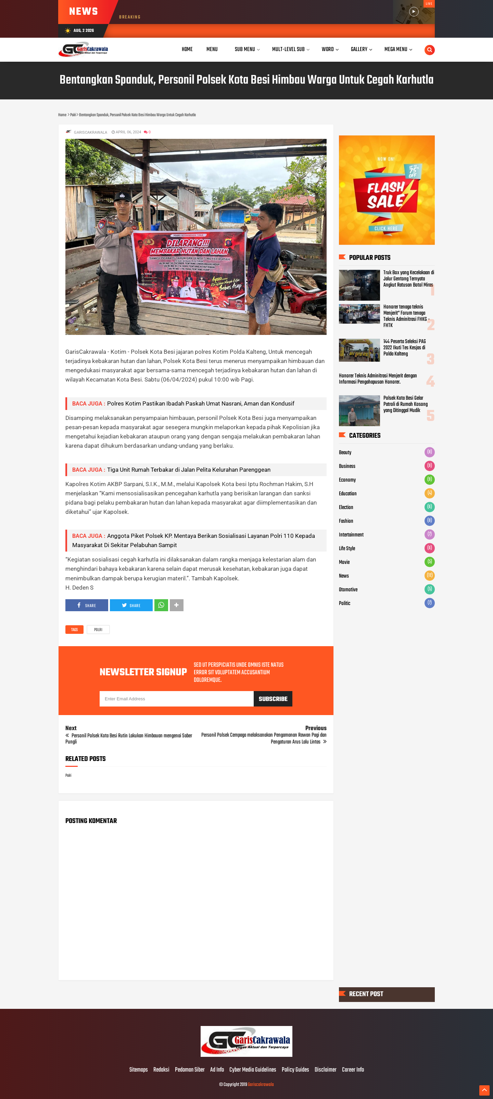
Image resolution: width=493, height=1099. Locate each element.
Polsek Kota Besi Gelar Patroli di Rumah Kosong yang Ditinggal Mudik (405, 404)
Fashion (346, 521)
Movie (344, 562)
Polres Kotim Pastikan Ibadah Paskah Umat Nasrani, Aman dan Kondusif (200, 403)
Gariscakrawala (261, 1085)
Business (347, 466)
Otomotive (348, 589)
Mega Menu (395, 49)
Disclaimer (326, 1070)
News (344, 576)
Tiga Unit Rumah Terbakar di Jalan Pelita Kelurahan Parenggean (188, 469)
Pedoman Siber (190, 1070)
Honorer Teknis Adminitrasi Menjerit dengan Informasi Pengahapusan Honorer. (378, 379)
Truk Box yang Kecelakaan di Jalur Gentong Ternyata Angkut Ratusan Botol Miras (408, 279)
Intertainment (351, 535)
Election (346, 507)
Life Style (347, 548)
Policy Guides (295, 1070)
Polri (98, 630)
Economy (347, 480)
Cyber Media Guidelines (252, 1070)
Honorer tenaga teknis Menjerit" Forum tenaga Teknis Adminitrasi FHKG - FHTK (406, 316)
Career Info (353, 1070)
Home (187, 49)
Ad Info (217, 1070)
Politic (344, 603)
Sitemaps (138, 1070)
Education (348, 494)
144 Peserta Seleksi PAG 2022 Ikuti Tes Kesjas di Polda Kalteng (404, 348)
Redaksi (161, 1070)
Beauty (345, 452)
